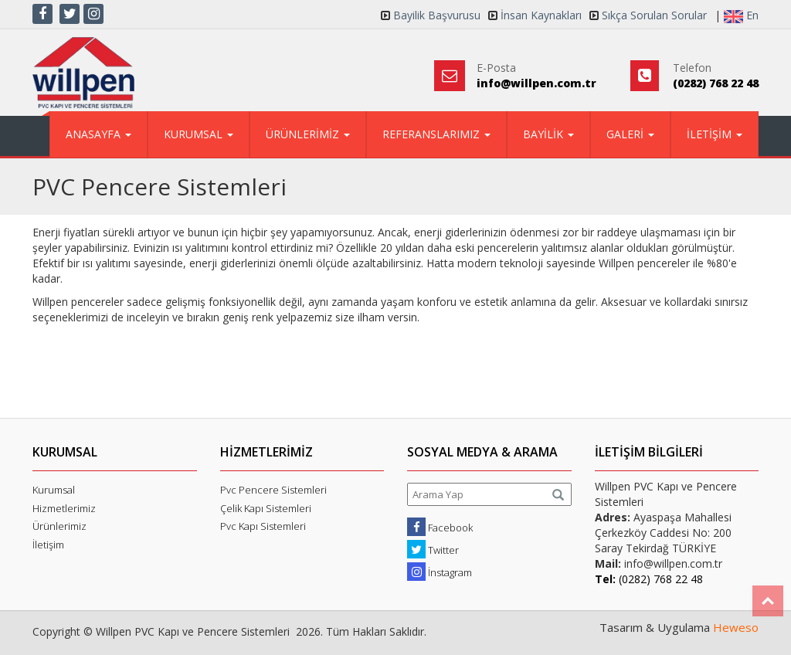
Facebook (440, 527)
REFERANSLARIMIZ (436, 134)
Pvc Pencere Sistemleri (273, 490)
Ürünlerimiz (59, 526)
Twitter (433, 549)
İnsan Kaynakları (541, 15)
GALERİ (630, 134)
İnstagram (439, 571)
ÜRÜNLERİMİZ (308, 134)
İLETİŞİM (714, 134)
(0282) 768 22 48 (716, 83)
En (741, 15)
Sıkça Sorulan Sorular (654, 15)
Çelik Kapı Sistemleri (265, 508)
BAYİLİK (548, 134)
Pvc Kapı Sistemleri (263, 526)
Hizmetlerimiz (64, 508)
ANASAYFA (98, 134)
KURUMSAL (198, 134)
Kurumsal (53, 490)
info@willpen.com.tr (536, 83)
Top (767, 600)
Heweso (736, 627)
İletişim (48, 544)
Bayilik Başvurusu (436, 15)
